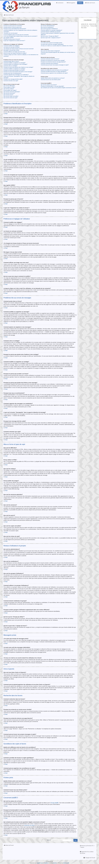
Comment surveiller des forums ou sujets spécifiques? (53, 71)
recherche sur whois (29, 825)
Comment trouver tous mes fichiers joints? (51, 79)
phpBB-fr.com (40, 863)
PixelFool (55, 863)
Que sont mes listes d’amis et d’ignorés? (50, 50)
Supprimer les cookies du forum (86, 852)
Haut (6, 113)
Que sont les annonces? (9, 93)
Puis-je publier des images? (10, 90)
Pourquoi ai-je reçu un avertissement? (12, 73)
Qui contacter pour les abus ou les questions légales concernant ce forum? (58, 87)
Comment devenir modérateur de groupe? (51, 31)
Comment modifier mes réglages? (12, 45)
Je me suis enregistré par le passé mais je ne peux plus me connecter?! (20, 36)
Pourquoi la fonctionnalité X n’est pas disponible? (52, 86)
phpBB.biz (46, 863)
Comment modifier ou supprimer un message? (14, 62)
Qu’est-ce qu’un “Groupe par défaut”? (49, 36)
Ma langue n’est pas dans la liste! (11, 50)
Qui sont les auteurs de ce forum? (49, 84)
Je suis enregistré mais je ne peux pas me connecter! (16, 34)
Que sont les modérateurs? (47, 27)
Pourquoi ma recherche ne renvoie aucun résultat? (53, 60)
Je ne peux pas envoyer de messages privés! (51, 42)
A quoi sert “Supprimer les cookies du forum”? (14, 40)
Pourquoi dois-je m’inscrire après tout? (13, 27)
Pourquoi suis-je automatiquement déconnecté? (15, 28)
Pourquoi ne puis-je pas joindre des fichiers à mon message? (18, 71)
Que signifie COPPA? (9, 37)
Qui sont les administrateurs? (48, 25)
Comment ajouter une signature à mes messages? (15, 64)
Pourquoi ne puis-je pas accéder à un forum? (14, 70)
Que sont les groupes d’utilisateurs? (49, 28)
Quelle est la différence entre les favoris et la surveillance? (54, 70)
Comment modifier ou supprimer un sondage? (14, 68)
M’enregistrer (71, 3)
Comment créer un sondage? (10, 65)
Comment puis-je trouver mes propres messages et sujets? (55, 64)
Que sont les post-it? (8, 94)
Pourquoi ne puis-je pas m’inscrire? (12, 39)
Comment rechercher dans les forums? (50, 58)
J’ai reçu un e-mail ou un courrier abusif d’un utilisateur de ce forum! (57, 45)
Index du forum (90, 3)
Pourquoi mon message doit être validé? (13, 79)
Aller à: (48, 840)
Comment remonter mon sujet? (11, 80)
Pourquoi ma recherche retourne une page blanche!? (53, 61)
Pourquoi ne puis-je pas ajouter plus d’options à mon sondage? (18, 67)
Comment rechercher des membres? (49, 63)
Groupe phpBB (54, 802)
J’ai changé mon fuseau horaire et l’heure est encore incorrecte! (19, 48)
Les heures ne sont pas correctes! (12, 47)
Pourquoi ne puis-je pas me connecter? (13, 25)
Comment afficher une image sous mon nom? (14, 51)
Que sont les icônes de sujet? (10, 97)
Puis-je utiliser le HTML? (9, 87)
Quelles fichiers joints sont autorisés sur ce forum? (53, 78)
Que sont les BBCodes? (9, 85)
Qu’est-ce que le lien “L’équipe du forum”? (51, 37)
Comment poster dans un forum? (11, 61)
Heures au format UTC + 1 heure (87, 846)
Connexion (59, 3)
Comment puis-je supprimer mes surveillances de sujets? (54, 73)
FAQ (80, 3)
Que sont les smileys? (9, 88)
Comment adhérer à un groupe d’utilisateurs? (51, 30)
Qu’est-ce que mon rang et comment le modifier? (15, 53)
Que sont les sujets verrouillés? (11, 96)
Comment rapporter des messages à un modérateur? (16, 74)
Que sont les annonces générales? (12, 91)
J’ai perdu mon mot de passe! (10, 33)
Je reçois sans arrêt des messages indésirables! (52, 44)
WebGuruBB (66, 863)
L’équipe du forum (89, 857)
